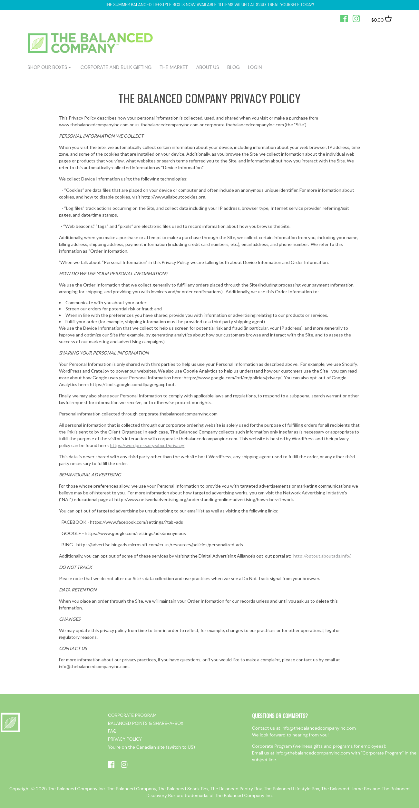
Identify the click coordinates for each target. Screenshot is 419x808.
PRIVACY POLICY (125, 739)
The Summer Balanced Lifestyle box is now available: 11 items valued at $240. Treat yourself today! (209, 4)
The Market (174, 67)
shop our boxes (47, 67)
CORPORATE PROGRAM (132, 715)
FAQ (112, 731)
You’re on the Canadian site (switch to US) (151, 747)
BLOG (233, 67)
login (255, 67)
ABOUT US (207, 67)
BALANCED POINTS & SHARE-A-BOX (145, 723)
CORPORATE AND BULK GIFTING (116, 67)
